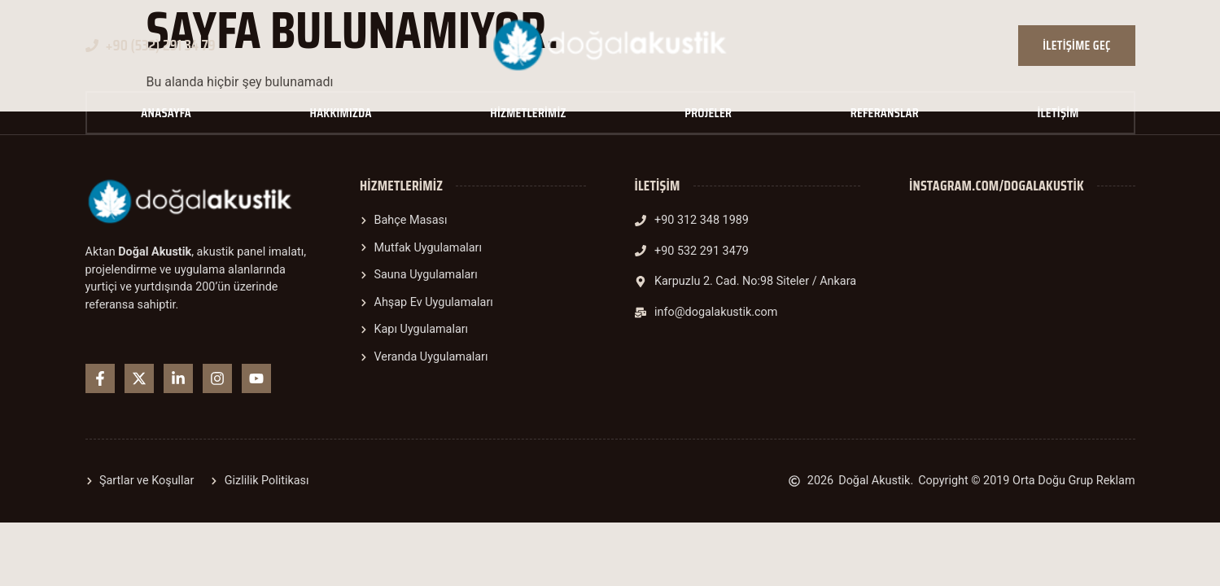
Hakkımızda (341, 113)
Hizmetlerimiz (528, 113)
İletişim (1057, 113)
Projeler (708, 113)
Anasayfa (166, 113)
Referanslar (885, 113)
